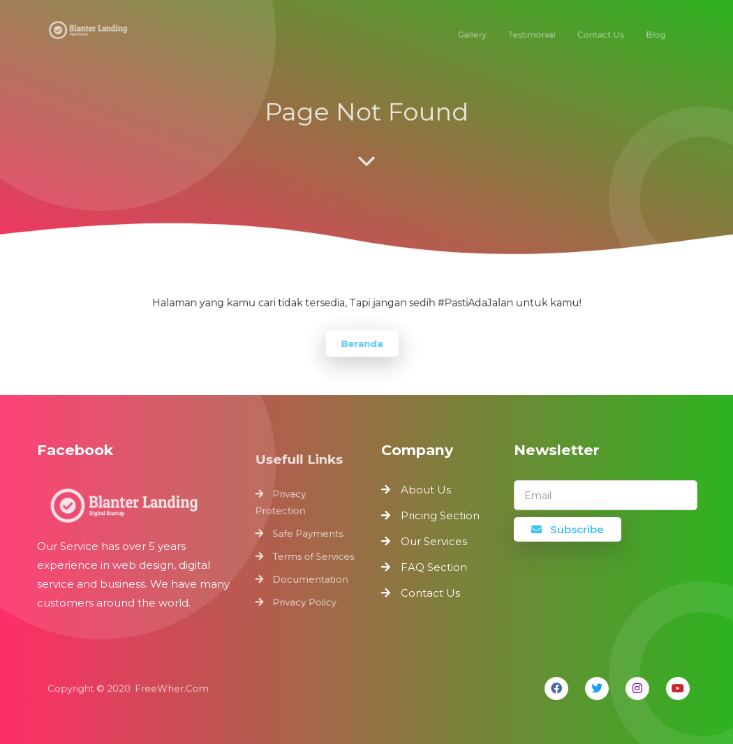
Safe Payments (308, 534)
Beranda (362, 342)
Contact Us (430, 593)
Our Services (434, 541)
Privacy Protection (282, 504)
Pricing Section (440, 515)
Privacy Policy (304, 598)
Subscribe (567, 529)
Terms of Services (313, 555)
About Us (426, 489)
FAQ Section (434, 567)
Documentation (310, 576)
